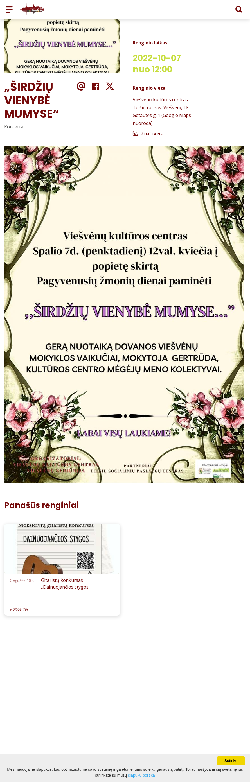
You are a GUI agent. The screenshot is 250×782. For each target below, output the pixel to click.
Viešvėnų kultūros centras (160, 99)
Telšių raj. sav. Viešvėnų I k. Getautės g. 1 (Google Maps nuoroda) (162, 115)
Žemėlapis (152, 134)
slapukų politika (141, 775)
